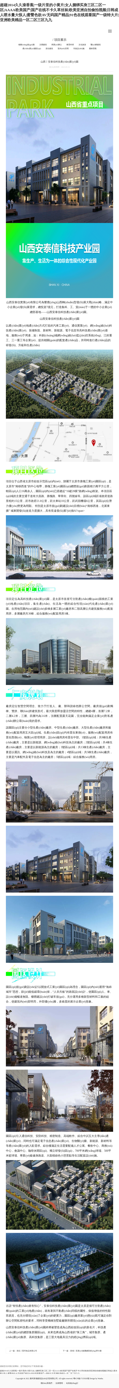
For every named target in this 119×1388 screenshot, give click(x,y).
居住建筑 (49, 48)
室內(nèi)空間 (63, 48)
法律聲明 (59, 1383)
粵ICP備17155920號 (81, 1378)
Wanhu (100, 1378)
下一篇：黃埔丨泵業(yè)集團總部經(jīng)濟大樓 (82, 1351)
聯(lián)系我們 (46, 1383)
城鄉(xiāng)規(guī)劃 (26, 45)
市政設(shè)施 (78, 48)
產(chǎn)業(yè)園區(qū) (31, 48)
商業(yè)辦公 (56, 45)
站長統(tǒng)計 (72, 1383)
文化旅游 (82, 45)
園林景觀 (93, 48)
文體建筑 (43, 45)
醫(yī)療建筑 (96, 45)
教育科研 (70, 45)
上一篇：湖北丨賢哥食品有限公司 (23, 1351)
